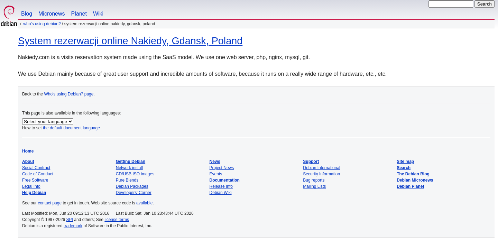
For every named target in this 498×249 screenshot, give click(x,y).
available (144, 203)
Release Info (221, 186)
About (28, 161)
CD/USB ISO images (135, 174)
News (215, 161)
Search (404, 167)
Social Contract (36, 167)
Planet (79, 14)
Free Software (35, 180)
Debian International (321, 167)
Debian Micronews (415, 180)
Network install (129, 167)
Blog (26, 14)
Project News (222, 167)
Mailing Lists (314, 186)
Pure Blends (127, 180)
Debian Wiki (221, 192)
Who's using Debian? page (68, 94)
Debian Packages (132, 186)
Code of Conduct (37, 174)
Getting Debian (130, 161)
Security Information (321, 174)
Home (28, 151)
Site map (405, 161)
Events (216, 174)
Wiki (98, 14)
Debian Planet (410, 186)
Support (311, 161)
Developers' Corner (133, 192)
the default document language (71, 128)
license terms (116, 219)
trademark (73, 225)
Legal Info (31, 186)
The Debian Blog (413, 174)
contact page (50, 203)
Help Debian (34, 192)
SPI (69, 219)
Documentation (225, 180)
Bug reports (313, 180)
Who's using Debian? (42, 23)
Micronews (51, 14)
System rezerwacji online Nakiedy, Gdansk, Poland (130, 40)
